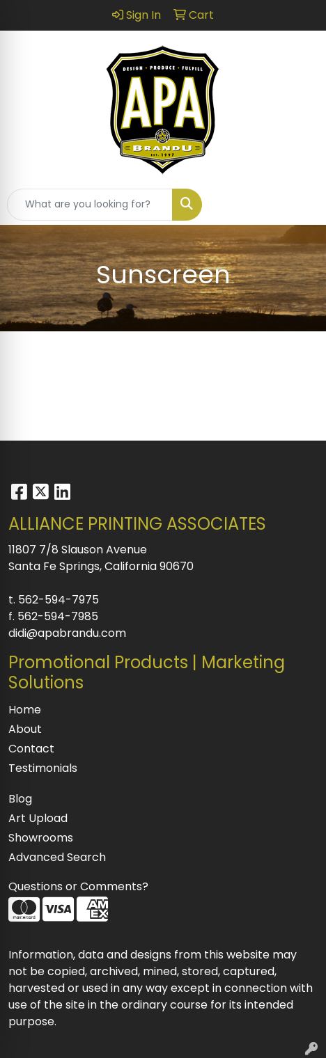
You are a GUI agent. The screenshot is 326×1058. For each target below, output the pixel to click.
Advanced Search (57, 857)
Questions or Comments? (78, 886)
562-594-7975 (58, 600)
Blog (20, 799)
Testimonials (42, 768)
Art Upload (38, 818)
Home (24, 710)
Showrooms (40, 838)
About (25, 729)
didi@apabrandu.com (67, 633)
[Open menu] (298, 205)
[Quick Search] (90, 205)
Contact (31, 749)
